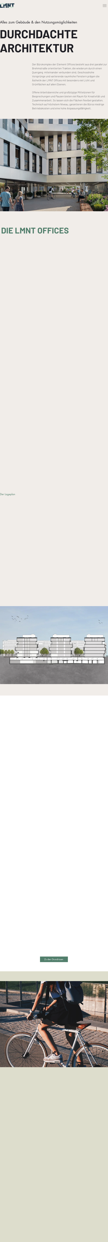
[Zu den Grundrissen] (54, 959)
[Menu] (104, 6)
